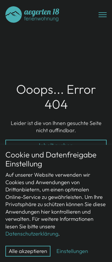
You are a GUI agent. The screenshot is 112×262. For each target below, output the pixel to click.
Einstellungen (72, 251)
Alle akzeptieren (28, 251)
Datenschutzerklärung (31, 233)
